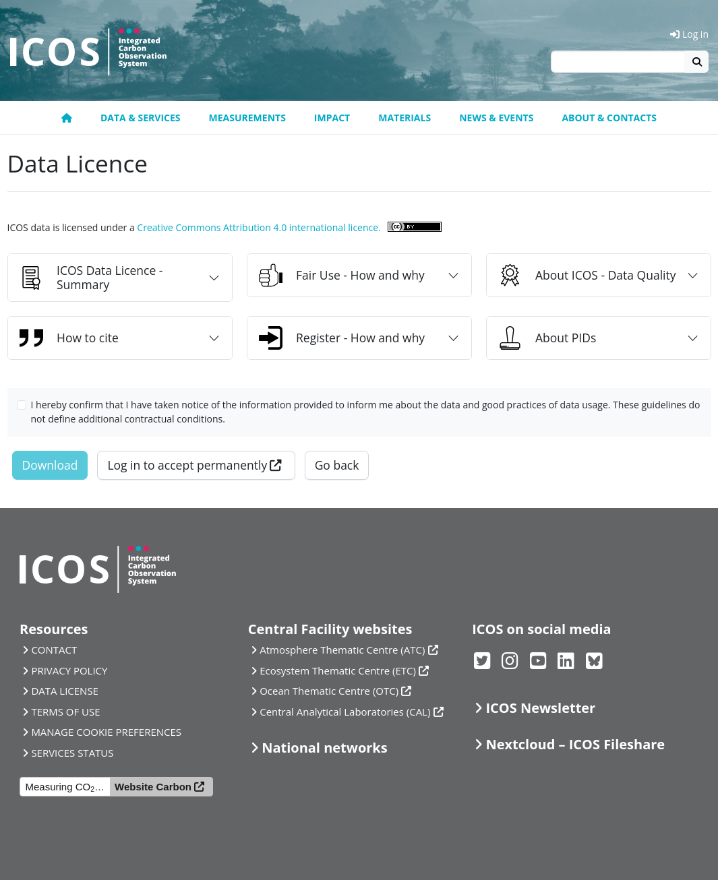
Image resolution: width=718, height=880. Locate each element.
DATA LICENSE (64, 690)
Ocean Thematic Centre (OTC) (329, 690)
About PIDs (547, 338)
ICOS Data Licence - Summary (91, 277)
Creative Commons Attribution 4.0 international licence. (258, 227)
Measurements (247, 117)
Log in (689, 34)
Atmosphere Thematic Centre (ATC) (342, 649)
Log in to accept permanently (187, 465)
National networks (324, 747)
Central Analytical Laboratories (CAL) (345, 711)
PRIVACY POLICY (69, 670)
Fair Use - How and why (342, 275)
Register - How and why (342, 338)
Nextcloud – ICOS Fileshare (575, 744)
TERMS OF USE (65, 711)
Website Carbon (153, 786)
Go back (337, 465)
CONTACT (54, 649)
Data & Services (140, 117)
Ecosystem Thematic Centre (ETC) (338, 670)
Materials (404, 117)
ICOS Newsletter (541, 708)
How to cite (69, 338)
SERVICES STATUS (72, 752)
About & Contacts (609, 117)
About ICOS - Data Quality (587, 275)
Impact (332, 117)
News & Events (496, 117)
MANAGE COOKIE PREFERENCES (106, 731)
